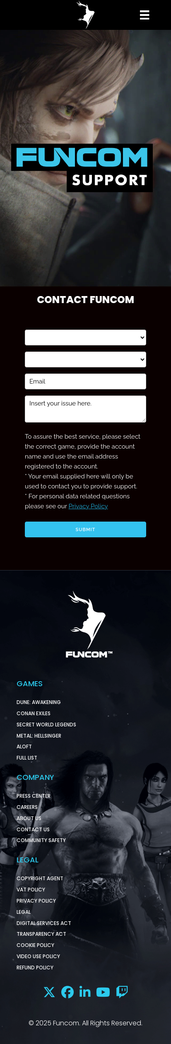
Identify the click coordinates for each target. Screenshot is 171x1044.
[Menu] (143, 15)
